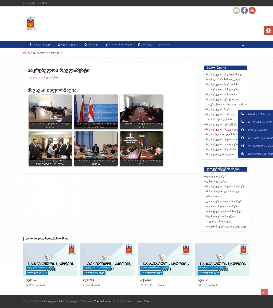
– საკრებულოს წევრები (223, 89)
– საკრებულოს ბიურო (218, 109)
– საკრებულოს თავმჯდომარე (223, 74)
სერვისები (94, 45)
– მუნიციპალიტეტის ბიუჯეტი (222, 191)
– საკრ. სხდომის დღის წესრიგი (224, 134)
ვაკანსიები (164, 44)
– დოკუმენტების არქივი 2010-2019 (225, 226)
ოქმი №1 (203, 280)
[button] (255, 114)
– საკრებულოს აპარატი (219, 114)
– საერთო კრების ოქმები (220, 216)
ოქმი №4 (31, 280)
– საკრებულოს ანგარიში (220, 149)
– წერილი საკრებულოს (219, 154)
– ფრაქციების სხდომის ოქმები (227, 104)
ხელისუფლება (70, 45)
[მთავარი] (25, 44)
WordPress (144, 301)
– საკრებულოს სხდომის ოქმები (224, 139)
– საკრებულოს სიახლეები (221, 144)
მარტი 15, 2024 (91, 284)
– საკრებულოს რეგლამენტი (222, 129)
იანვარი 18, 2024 (207, 284)
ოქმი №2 (145, 280)
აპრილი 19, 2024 (35, 284)
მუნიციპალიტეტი (42, 45)
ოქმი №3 (88, 280)
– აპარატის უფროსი (220, 119)
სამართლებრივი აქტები (37, 272)
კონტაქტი (147, 45)
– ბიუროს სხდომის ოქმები (221, 206)
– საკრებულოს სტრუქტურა (221, 124)
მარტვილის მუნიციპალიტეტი (61, 301)
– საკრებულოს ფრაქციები (221, 99)
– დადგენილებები (215, 176)
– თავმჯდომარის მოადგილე (222, 79)
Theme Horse (102, 301)
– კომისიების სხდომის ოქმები (223, 201)
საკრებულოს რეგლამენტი (43, 77)
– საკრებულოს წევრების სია (222, 84)
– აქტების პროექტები (217, 221)
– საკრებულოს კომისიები (220, 94)
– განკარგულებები (216, 181)
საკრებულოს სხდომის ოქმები (47, 238)
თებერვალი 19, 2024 (152, 284)
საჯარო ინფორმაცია (121, 45)
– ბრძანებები (212, 196)
